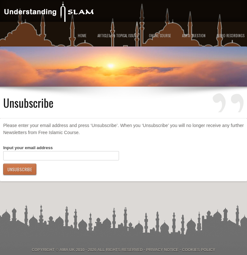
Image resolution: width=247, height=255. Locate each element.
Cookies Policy (198, 250)
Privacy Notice (162, 250)
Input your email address (28, 147)
